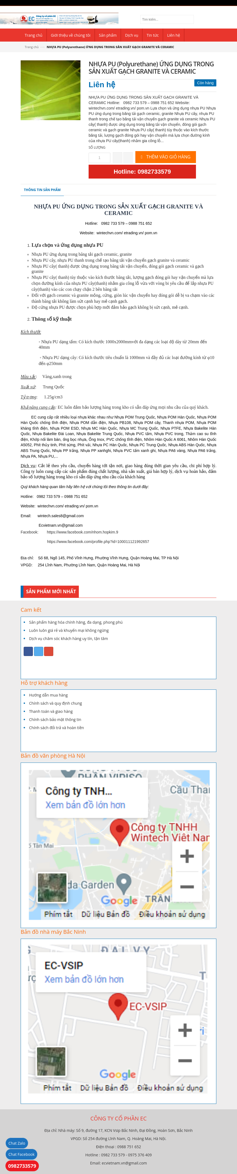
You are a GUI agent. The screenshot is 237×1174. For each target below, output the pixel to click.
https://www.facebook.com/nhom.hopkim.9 (82, 532)
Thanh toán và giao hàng (51, 711)
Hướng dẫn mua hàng (48, 695)
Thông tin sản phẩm (42, 190)
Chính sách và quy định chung (55, 703)
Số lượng (97, 147)
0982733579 (22, 1166)
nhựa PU (57, 307)
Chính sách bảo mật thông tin (55, 719)
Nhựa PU (40, 254)
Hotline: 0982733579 (142, 171)
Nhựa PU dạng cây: (60, 357)
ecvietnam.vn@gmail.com (124, 1163)
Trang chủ (32, 47)
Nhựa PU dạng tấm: (59, 341)
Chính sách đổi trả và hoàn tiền (56, 727)
